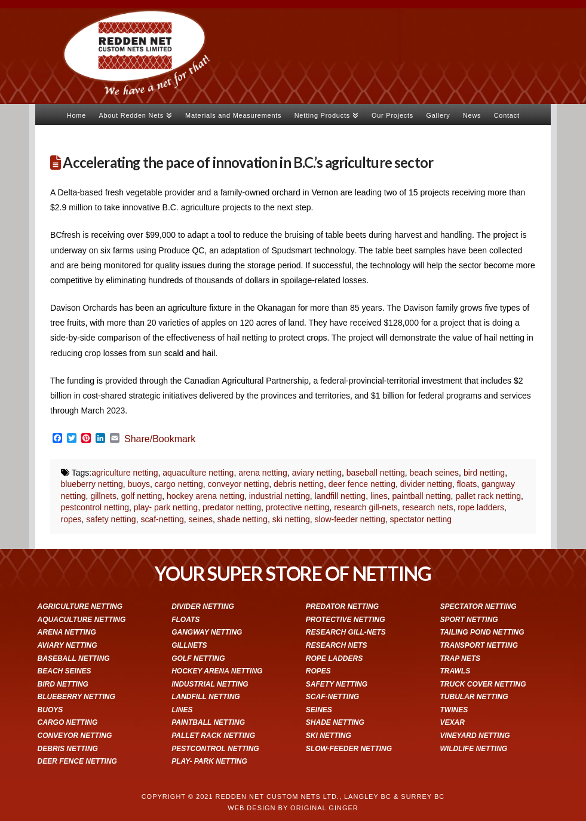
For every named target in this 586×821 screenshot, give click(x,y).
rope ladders (481, 507)
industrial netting (279, 496)
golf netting (141, 496)
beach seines (434, 472)
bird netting (484, 472)
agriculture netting (124, 472)
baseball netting (375, 472)
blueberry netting (92, 484)
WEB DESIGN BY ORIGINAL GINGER (293, 807)
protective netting (298, 507)
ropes (71, 519)
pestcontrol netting (95, 507)
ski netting (291, 519)
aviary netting (317, 472)
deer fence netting (362, 484)
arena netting (262, 472)
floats (467, 484)
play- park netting (166, 507)
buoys (139, 484)
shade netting (242, 519)
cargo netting (179, 484)
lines (379, 496)
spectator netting (421, 519)
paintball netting (421, 496)
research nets (428, 507)
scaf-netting (161, 519)
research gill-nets (366, 507)
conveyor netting (238, 484)
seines (201, 519)
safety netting (111, 519)
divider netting (426, 484)
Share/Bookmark (159, 439)
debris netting (299, 484)
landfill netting (340, 496)
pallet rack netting (488, 496)
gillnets (103, 496)
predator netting (232, 507)
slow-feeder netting (350, 519)
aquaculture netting (198, 472)
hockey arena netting (205, 496)
